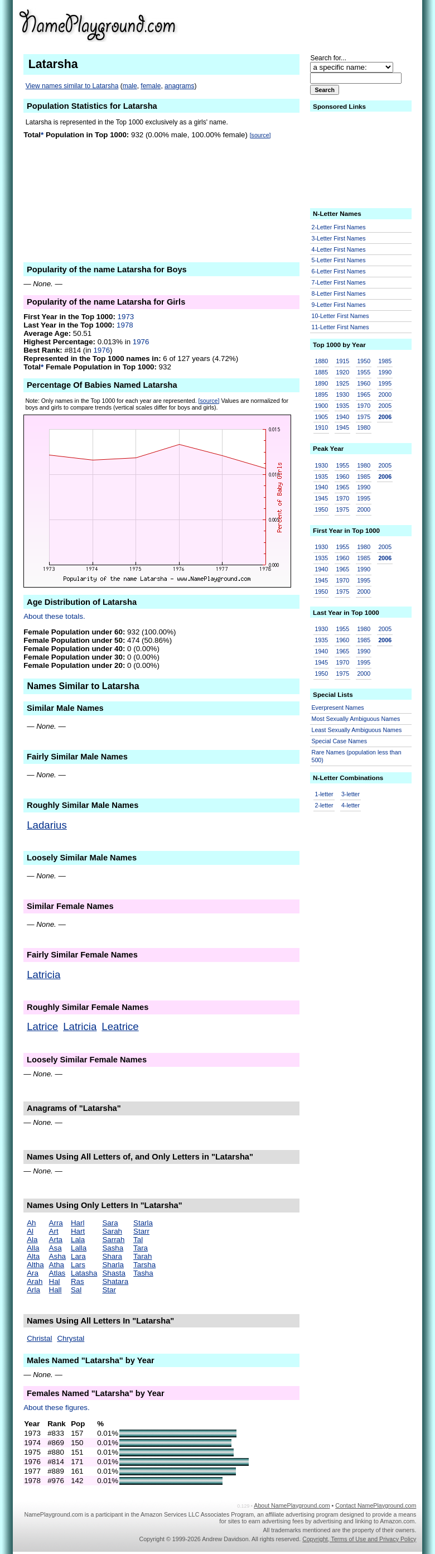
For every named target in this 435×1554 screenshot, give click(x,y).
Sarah (112, 1231)
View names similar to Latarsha (72, 86)
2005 (385, 405)
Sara (110, 1223)
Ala (32, 1239)
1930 (342, 394)
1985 (385, 361)
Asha (57, 1256)
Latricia (43, 974)
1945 (342, 427)
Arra (56, 1223)
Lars (78, 1264)
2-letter (324, 805)
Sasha (112, 1248)
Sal (76, 1290)
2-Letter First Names (339, 227)
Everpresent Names (338, 707)
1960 (363, 383)
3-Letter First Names (339, 238)
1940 (342, 416)
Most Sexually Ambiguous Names (356, 718)
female (151, 86)
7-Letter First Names (339, 282)
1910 (321, 427)
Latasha (84, 1273)
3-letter (350, 794)
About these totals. (54, 616)
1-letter (324, 794)
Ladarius (47, 825)
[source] (260, 135)
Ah (31, 1223)
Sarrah (113, 1239)
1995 (385, 383)
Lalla (78, 1248)
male (130, 86)
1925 (342, 383)
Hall (55, 1290)
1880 (321, 361)
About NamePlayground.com (292, 1505)
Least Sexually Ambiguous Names (357, 730)
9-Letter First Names (339, 304)
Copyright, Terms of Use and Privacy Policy (359, 1539)
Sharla (113, 1264)
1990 (385, 372)
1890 (321, 383)
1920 (342, 372)
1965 (363, 394)
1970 (363, 405)
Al (30, 1231)
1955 (363, 372)
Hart (78, 1231)
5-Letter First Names (339, 260)
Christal (39, 1338)
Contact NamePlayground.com (375, 1505)
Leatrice (120, 1026)
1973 (126, 316)
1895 (321, 394)
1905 (321, 416)
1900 (321, 405)
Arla (33, 1290)
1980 (363, 427)
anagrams (179, 86)
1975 (363, 416)
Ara (32, 1273)
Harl (77, 1223)
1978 (125, 325)
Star (108, 1290)
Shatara (115, 1281)
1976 (141, 342)
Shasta (113, 1273)
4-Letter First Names (339, 249)
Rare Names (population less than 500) (357, 756)
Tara (140, 1248)
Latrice (42, 1026)
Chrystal (70, 1338)
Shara (112, 1256)
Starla (143, 1223)
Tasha (143, 1273)
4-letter (350, 805)
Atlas (57, 1273)
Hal (54, 1281)
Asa (55, 1248)
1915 (342, 361)
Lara (78, 1256)
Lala (78, 1239)
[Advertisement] (329, 24)
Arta (55, 1239)
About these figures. (56, 1407)
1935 (342, 405)
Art (54, 1231)
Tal (138, 1239)
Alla (33, 1248)
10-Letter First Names (340, 315)
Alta (33, 1256)
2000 (385, 394)
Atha (56, 1264)
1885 (321, 372)
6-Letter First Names (339, 271)
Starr (141, 1231)
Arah (34, 1281)
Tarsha (144, 1264)
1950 (363, 361)
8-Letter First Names (339, 293)
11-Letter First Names (340, 327)
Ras (77, 1281)
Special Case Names (340, 741)
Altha (35, 1264)
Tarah (142, 1256)
